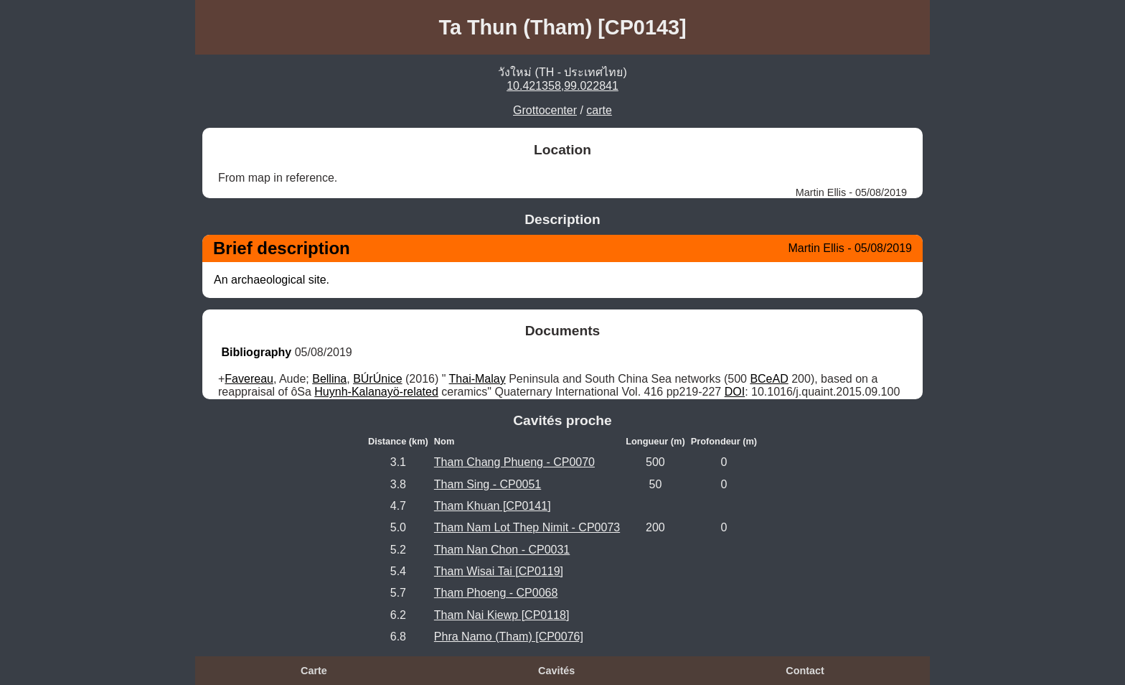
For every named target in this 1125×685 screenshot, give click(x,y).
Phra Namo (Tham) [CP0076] (508, 636)
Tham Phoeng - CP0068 (496, 593)
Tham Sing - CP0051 (487, 484)
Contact (805, 670)
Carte (314, 670)
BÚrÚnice (377, 379)
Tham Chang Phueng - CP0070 (514, 462)
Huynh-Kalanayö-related (376, 392)
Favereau (249, 379)
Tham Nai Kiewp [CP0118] (502, 615)
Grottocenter (545, 110)
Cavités (556, 670)
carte (599, 110)
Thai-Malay (477, 379)
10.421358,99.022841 (562, 86)
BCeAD (769, 379)
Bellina (329, 379)
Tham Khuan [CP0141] (492, 506)
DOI (735, 392)
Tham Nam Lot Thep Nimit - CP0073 (527, 527)
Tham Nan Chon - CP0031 (502, 550)
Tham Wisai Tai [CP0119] (498, 571)
